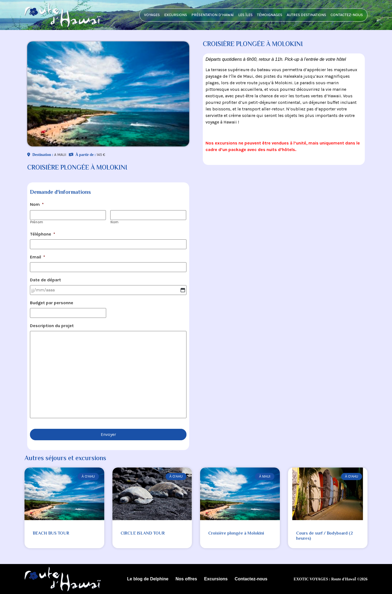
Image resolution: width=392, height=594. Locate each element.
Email (37, 257)
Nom (37, 204)
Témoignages (269, 15)
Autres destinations (306, 15)
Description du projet (52, 325)
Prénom (36, 222)
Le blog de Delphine (148, 579)
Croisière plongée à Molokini (236, 533)
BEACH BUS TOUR (51, 533)
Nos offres (186, 579)
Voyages (152, 15)
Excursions (175, 15)
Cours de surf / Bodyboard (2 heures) (324, 536)
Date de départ (45, 279)
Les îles (245, 15)
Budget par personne (51, 302)
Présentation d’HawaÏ (212, 15)
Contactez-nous (346, 15)
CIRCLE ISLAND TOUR (143, 533)
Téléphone (42, 234)
